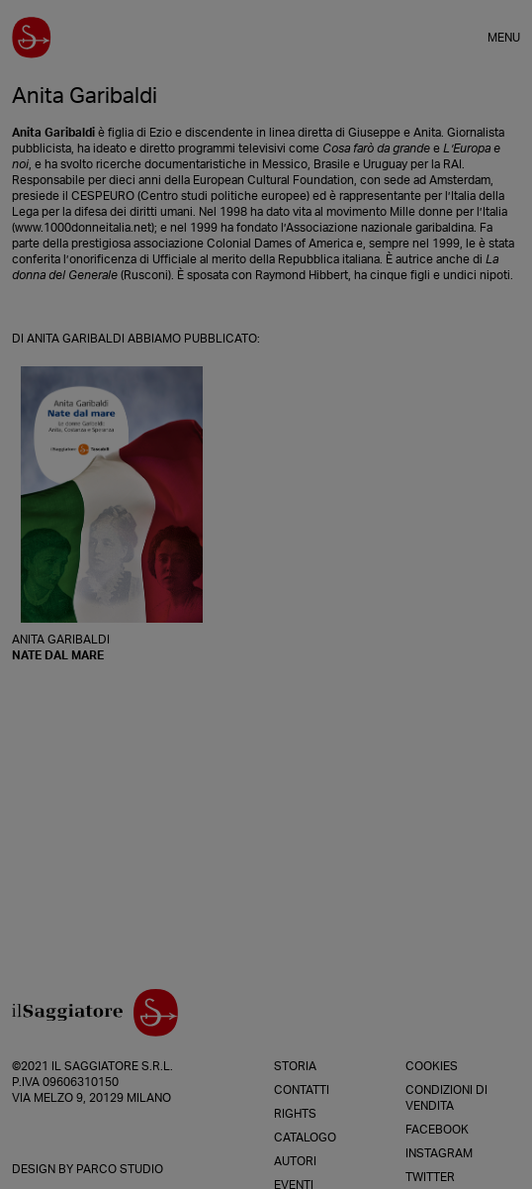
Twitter (430, 1177)
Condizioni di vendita (446, 1098)
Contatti (301, 1090)
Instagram (439, 1153)
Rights (295, 1114)
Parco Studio (119, 1169)
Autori (295, 1161)
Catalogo (305, 1137)
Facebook (437, 1130)
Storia (295, 1066)
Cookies (431, 1066)
